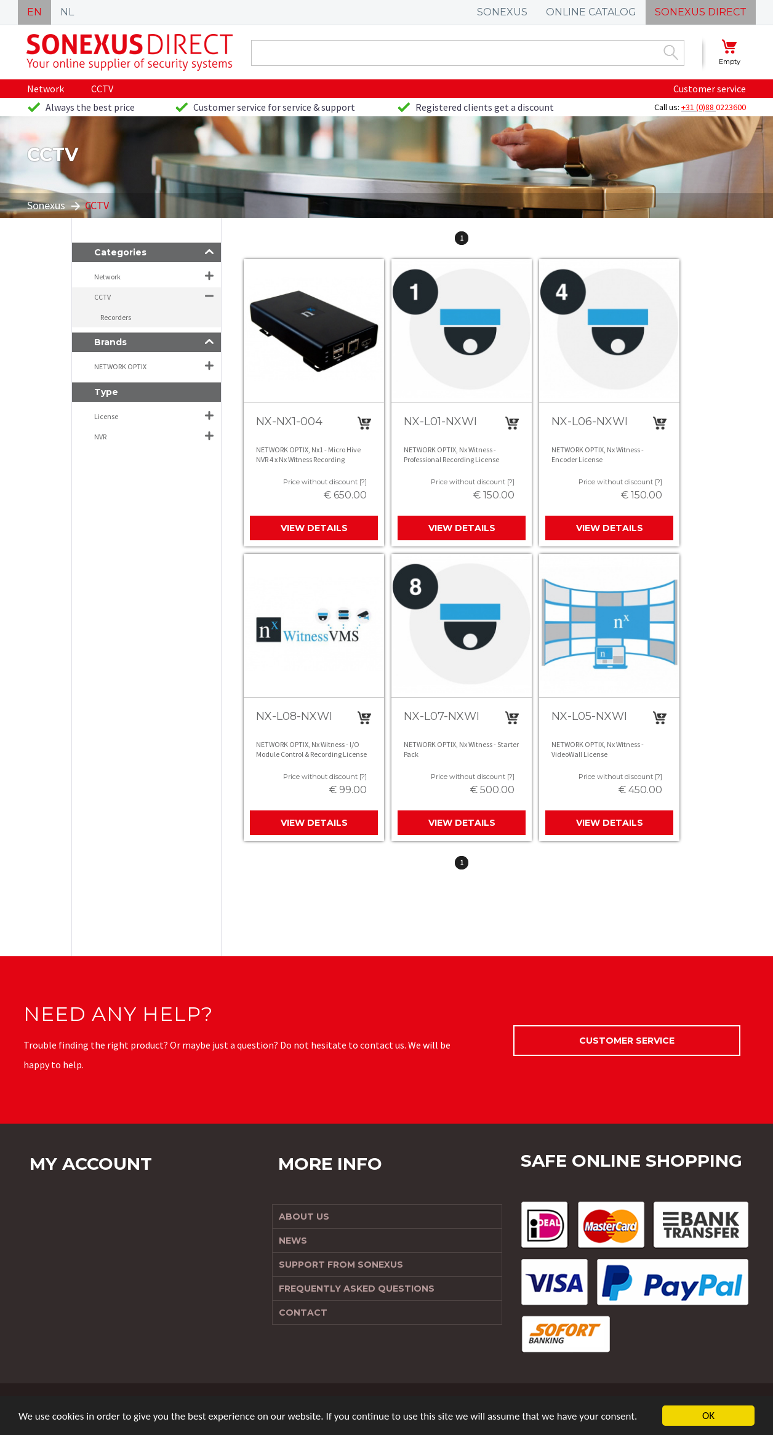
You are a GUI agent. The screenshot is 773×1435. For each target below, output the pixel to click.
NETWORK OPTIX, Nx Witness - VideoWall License (597, 749)
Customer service (709, 88)
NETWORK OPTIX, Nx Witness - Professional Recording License (451, 454)
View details (314, 528)
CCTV (102, 88)
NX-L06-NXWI (589, 421)
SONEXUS (502, 12)
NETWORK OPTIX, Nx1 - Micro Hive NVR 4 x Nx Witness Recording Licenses (308, 459)
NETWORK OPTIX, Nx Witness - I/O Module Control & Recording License (311, 749)
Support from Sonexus (341, 1264)
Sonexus (46, 205)
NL (67, 12)
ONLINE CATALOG (591, 12)
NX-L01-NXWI (440, 421)
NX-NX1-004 (289, 421)
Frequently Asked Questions (357, 1288)
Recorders (115, 317)
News (293, 1240)
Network (45, 88)
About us (304, 1216)
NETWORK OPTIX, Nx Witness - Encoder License (597, 454)
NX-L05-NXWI (589, 716)
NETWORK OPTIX (120, 366)
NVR (100, 436)
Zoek (671, 52)
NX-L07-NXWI (441, 716)
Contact (303, 1312)
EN (34, 12)
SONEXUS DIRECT (701, 12)
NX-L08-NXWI (294, 716)
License (106, 416)
